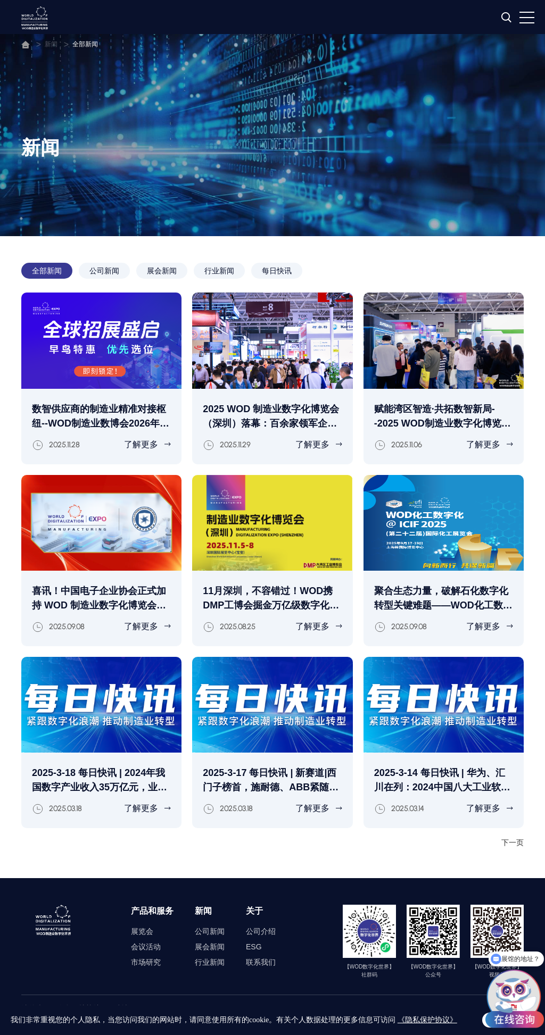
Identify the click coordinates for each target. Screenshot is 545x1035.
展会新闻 (162, 270)
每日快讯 (277, 270)
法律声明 (36, 1008)
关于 (254, 910)
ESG (254, 946)
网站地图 (121, 1008)
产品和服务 (152, 910)
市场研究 (146, 962)
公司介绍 (261, 931)
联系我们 (261, 962)
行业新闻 (219, 270)
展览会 (142, 931)
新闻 (51, 44)
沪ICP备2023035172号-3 (264, 1021)
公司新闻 (104, 270)
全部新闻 (85, 44)
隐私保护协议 (78, 1008)
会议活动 (146, 946)
